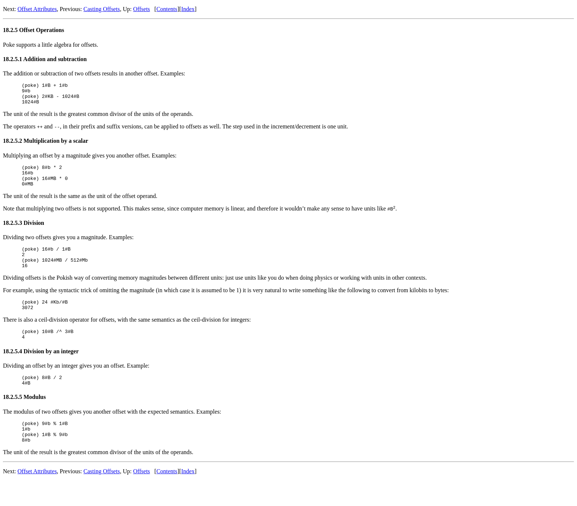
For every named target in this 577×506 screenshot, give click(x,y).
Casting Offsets (102, 9)
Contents (166, 9)
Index (187, 9)
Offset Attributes (37, 9)
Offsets (141, 9)
